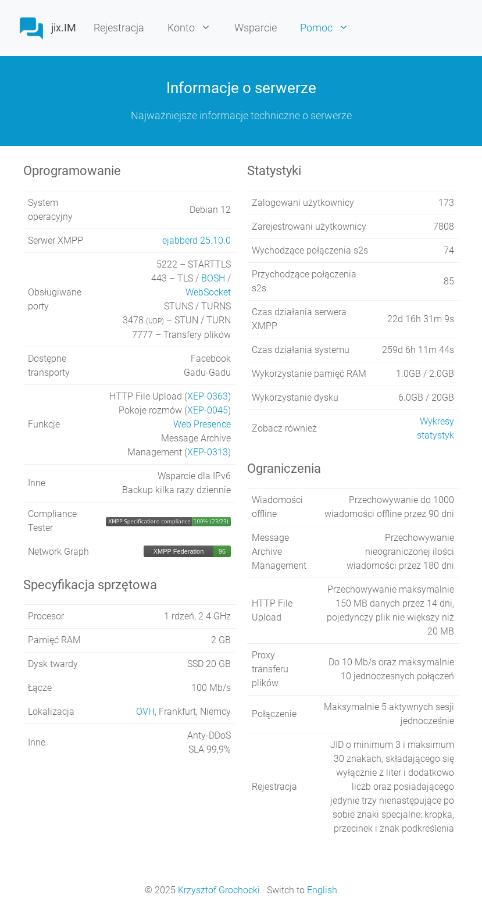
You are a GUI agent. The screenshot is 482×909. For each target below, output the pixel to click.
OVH (145, 711)
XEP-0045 (207, 410)
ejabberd (196, 240)
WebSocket (208, 292)
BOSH (213, 278)
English (322, 890)
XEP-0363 (207, 396)
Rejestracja (119, 28)
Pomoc (330, 28)
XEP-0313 (207, 452)
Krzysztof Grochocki (219, 890)
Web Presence (202, 424)
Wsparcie (255, 28)
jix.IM (63, 28)
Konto (195, 28)
